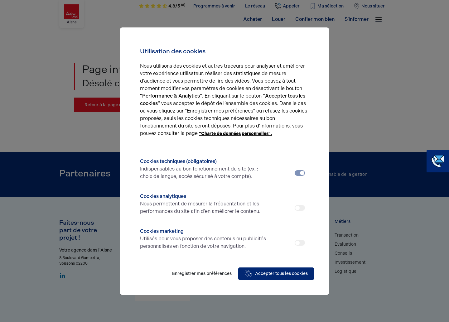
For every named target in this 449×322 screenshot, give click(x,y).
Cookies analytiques (203, 204)
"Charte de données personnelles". (235, 133)
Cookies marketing (203, 239)
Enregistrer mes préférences (202, 273)
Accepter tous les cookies (276, 273)
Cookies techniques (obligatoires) (203, 169)
